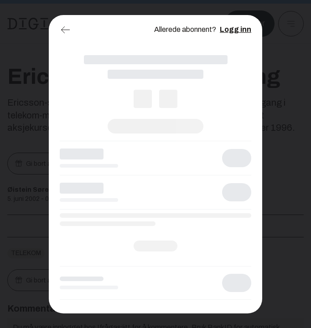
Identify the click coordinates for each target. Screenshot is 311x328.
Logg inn (235, 29)
